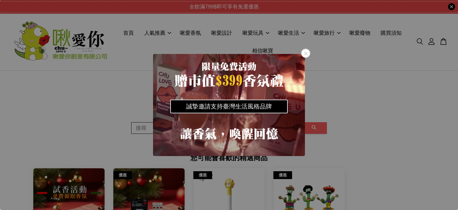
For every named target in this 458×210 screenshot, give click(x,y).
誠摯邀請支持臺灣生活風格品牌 (229, 106)
